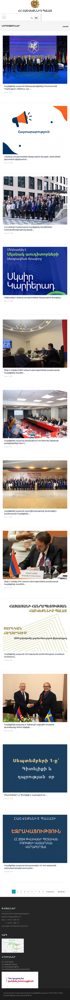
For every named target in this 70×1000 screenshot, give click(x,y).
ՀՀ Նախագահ (8, 962)
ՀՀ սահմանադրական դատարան (16, 969)
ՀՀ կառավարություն (10, 967)
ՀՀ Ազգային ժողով (9, 964)
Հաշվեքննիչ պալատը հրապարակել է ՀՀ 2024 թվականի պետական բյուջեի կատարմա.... (30, 866)
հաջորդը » (50, 892)
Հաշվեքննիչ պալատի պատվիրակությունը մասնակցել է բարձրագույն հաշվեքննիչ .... (30, 512)
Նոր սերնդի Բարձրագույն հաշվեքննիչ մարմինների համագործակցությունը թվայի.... (28, 228)
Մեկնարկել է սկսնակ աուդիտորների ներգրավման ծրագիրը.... (33, 297)
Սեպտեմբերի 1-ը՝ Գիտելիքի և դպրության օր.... (25, 795)
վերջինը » (62, 892)
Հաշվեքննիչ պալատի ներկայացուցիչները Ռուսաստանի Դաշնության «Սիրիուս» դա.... (30, 87)
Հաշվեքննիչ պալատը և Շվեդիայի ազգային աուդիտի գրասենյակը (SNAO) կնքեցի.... (29, 726)
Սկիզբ (65, 27)
